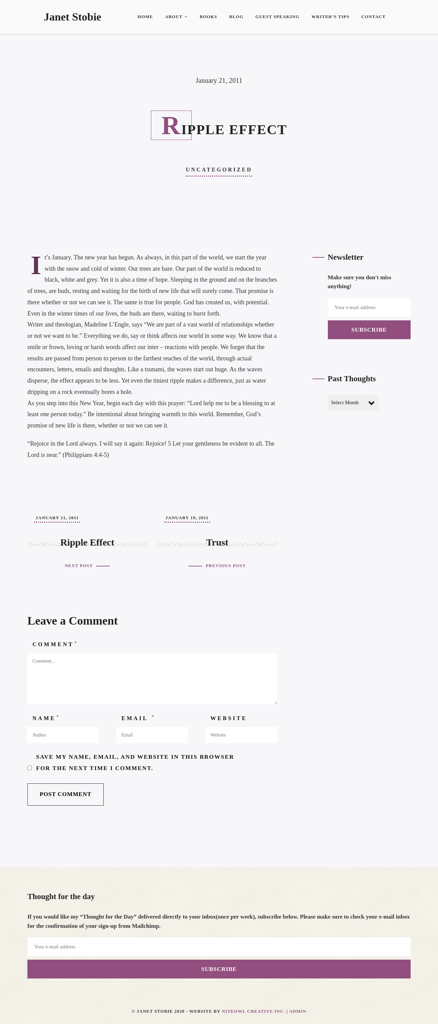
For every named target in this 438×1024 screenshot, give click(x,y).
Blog (236, 16)
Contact (373, 16)
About (176, 16)
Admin (298, 1011)
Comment (55, 643)
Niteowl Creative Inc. (253, 1011)
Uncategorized (219, 169)
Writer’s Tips (330, 16)
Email (138, 717)
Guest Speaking (277, 16)
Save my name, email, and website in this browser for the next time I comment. (135, 762)
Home (145, 16)
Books (208, 16)
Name (46, 717)
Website (228, 718)
